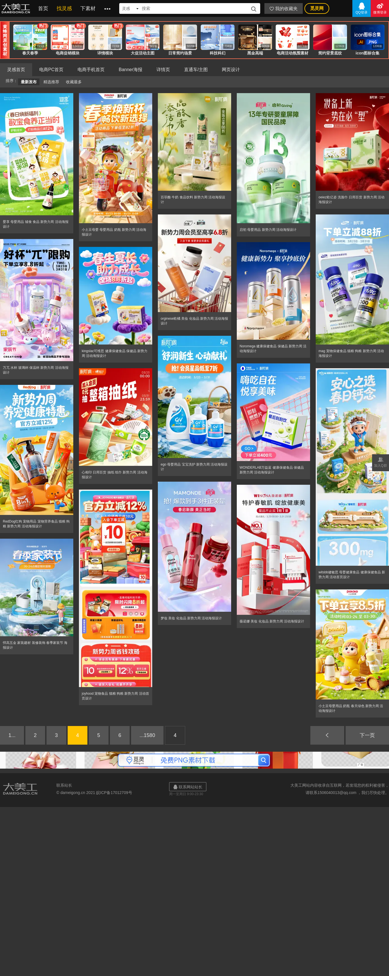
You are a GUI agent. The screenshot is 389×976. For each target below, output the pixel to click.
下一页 (367, 735)
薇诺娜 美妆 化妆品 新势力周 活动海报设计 (272, 621)
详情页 (163, 69)
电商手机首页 (91, 69)
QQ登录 (361, 8)
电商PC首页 (51, 69)
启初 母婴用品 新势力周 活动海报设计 (268, 230)
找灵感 (64, 8)
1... (12, 735)
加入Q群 (380, 462)
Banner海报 (130, 69)
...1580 (147, 735)
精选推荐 (51, 82)
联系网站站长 (187, 786)
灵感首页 (16, 69)
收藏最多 (74, 82)
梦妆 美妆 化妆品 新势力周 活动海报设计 (191, 618)
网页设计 (231, 69)
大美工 (17, 8)
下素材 (88, 8)
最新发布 (29, 82)
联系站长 (64, 785)
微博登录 (380, 8)
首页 (43, 8)
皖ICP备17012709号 (114, 792)
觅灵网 (317, 8)
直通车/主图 (196, 69)
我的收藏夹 (283, 8)
